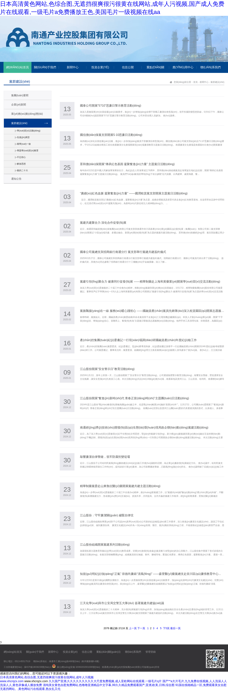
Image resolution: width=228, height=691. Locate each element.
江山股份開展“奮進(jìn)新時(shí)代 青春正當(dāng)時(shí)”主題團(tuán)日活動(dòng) (134, 398)
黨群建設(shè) (217, 82)
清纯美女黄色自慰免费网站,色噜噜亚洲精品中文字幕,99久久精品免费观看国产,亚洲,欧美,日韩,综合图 (108, 685)
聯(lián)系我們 (133, 651)
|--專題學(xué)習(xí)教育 (26, 150)
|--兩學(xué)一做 (23, 144)
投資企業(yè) (70, 651)
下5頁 (166, 628)
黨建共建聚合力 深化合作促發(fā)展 (103, 222)
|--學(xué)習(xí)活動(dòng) (27, 130)
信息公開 (87, 651)
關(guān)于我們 (35, 651)
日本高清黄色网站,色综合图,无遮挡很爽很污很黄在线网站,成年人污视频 (47, 677)
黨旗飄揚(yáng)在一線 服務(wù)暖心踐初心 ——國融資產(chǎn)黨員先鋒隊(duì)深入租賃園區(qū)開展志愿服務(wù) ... (152, 310)
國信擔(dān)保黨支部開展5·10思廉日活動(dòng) (111, 134)
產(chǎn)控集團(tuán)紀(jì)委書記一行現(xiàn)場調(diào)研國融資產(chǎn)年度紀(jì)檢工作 (138, 340)
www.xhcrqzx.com (12, 681)
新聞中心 (204, 82)
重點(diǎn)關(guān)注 (108, 651)
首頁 (195, 82)
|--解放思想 (20, 164)
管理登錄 (150, 651)
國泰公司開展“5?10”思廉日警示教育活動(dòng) (110, 105)
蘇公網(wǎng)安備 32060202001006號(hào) (78, 667)
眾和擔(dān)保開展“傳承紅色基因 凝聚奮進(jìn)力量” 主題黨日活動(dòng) (127, 164)
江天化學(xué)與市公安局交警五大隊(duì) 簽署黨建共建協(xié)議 (122, 603)
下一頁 (141, 628)
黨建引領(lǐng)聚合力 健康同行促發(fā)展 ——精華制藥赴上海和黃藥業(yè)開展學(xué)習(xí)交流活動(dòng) (150, 281)
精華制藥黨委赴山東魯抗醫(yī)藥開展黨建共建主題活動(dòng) (120, 486)
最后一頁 (175, 628)
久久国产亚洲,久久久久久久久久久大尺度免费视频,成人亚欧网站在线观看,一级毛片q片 (105, 681)
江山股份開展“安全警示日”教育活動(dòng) (107, 369)
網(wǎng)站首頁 (13, 651)
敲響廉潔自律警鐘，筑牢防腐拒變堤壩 (105, 456)
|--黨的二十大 (21, 170)
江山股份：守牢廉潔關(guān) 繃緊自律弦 (106, 515)
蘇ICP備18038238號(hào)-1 (37, 667)
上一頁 (133, 628)
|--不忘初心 (20, 157)
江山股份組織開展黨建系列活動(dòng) (105, 544)
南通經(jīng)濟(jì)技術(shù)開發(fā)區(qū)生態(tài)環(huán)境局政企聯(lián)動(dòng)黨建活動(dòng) (144, 427)
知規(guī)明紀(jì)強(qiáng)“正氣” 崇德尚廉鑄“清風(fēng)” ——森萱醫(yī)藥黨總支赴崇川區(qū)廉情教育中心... (150, 573)
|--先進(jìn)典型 (22, 137)
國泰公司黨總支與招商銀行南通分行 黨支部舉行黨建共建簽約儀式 (123, 251)
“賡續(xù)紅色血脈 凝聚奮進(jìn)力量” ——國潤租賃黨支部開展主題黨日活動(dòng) (134, 193)
